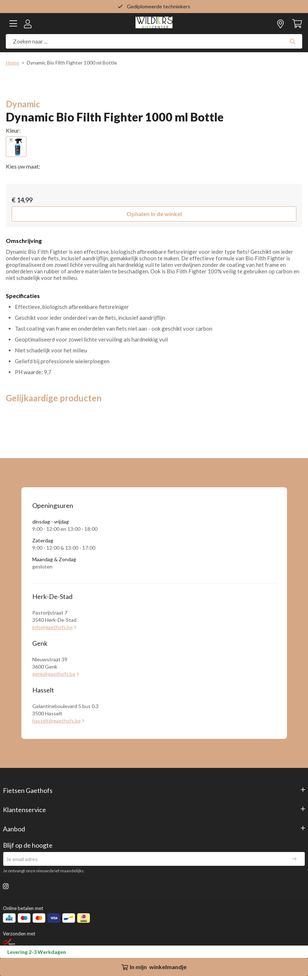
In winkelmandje (154, 966)
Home (12, 62)
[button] (154, 214)
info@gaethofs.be (52, 627)
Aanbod (14, 829)
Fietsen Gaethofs (28, 790)
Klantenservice (24, 810)
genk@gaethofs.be (53, 674)
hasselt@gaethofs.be (56, 720)
